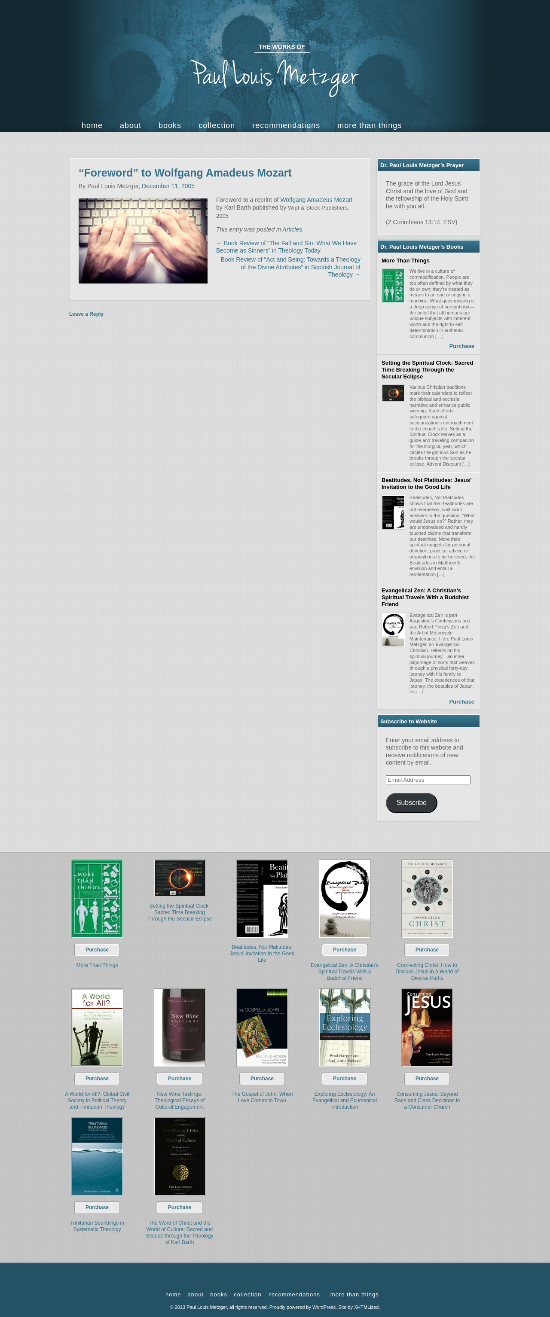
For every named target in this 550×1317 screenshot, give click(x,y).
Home (92, 125)
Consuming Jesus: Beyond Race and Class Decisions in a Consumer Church (427, 1100)
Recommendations (286, 125)
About (130, 125)
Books (170, 125)
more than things (369, 125)
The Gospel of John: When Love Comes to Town (262, 1097)
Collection (217, 125)
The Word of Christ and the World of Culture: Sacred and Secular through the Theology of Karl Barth (179, 1232)
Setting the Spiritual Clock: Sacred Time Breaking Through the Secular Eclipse (427, 370)
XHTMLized (366, 1307)
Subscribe (412, 802)
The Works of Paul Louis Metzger (275, 69)
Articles (292, 229)
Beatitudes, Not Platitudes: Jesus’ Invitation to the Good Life (426, 483)
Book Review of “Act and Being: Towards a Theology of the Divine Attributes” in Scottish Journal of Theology (290, 267)
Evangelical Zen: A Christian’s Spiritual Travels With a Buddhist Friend (425, 597)
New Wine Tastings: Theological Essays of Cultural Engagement (180, 1100)
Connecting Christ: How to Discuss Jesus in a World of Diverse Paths (426, 971)
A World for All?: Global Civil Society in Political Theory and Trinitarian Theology (97, 1100)
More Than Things (406, 260)
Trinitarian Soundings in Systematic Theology (97, 1226)
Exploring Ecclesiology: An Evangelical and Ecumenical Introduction (344, 1100)
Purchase (461, 346)
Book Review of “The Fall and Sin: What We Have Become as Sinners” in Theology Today (286, 247)
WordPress (324, 1307)
